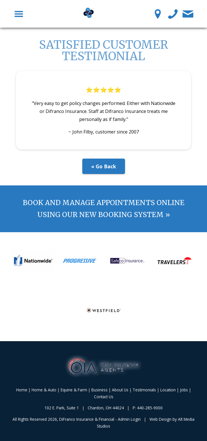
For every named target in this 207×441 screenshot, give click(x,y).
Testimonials (144, 390)
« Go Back (103, 166)
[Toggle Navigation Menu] (19, 13)
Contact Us (103, 396)
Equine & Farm (74, 390)
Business (99, 390)
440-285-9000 (150, 407)
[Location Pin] (158, 13)
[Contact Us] (188, 13)
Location (168, 390)
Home (21, 390)
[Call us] (173, 13)
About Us (120, 390)
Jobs (184, 390)
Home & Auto (44, 390)
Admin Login (129, 419)
